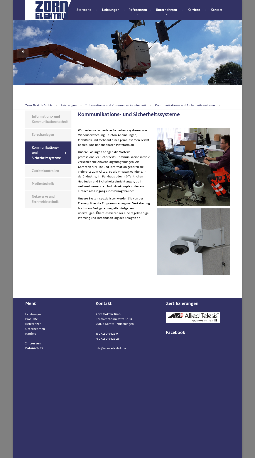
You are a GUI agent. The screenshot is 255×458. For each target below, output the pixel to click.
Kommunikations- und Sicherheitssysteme (46, 153)
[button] (23, 52)
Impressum (33, 343)
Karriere (194, 10)
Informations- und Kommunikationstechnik (50, 119)
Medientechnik (43, 184)
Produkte (31, 319)
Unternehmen (166, 10)
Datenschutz (34, 348)
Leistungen (110, 10)
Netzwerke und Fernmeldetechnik (45, 199)
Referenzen (137, 10)
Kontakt (215, 10)
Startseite (84, 10)
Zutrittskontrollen (45, 171)
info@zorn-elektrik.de (111, 348)
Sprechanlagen (43, 135)
